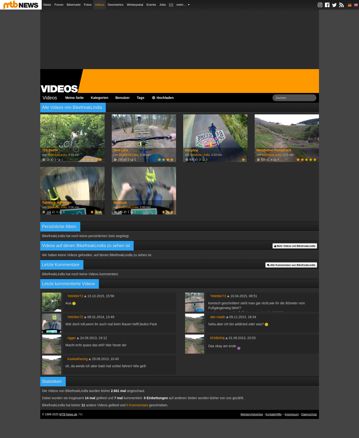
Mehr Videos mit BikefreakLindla (294, 245)
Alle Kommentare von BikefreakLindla (291, 265)
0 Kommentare (137, 405)
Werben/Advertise (251, 414)
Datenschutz (309, 414)
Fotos (88, 4)
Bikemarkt (74, 4)
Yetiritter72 (75, 296)
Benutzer (122, 98)
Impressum (292, 414)
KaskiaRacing (77, 359)
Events (151, 4)
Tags (140, 98)
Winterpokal (135, 4)
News (47, 4)
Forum (59, 4)
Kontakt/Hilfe (273, 414)
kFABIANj (217, 338)
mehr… (183, 4)
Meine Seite (74, 98)
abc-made (217, 317)
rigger (71, 338)
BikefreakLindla (57, 155)
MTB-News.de (68, 414)
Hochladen (163, 98)
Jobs (162, 4)
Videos (99, 4)
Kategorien (99, 98)
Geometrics (115, 4)
